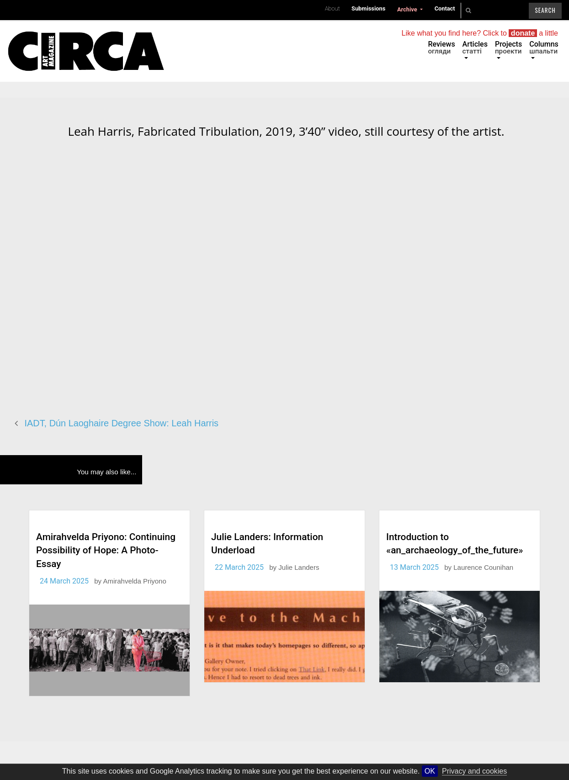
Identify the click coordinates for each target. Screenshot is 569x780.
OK (430, 771)
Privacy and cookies (474, 771)
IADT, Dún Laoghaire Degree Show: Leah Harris (122, 423)
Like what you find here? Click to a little (480, 33)
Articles (475, 47)
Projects (508, 47)
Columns (543, 47)
